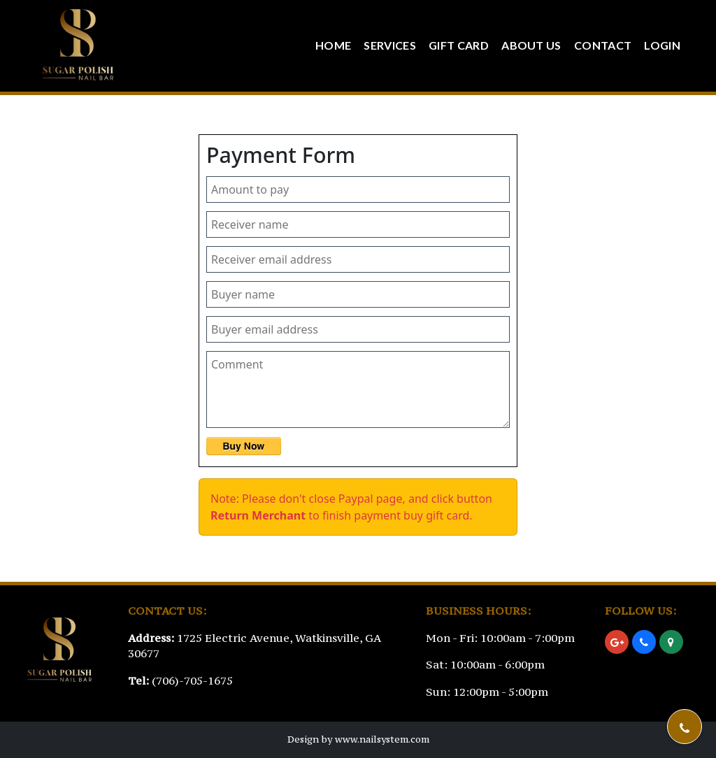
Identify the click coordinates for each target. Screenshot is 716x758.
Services (390, 45)
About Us (531, 45)
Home (333, 45)
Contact (602, 45)
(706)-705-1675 (192, 680)
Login (662, 45)
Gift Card (459, 45)
